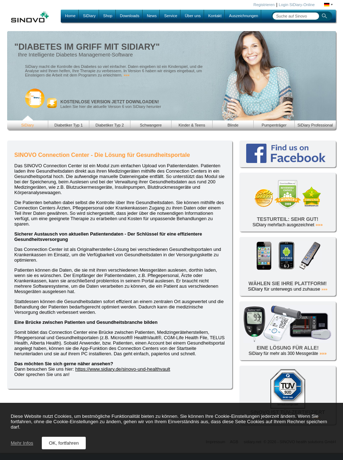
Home (70, 16)
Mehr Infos (22, 443)
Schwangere (150, 125)
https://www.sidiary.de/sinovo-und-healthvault (122, 369)
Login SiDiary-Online (297, 5)
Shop (108, 16)
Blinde (233, 125)
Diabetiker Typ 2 (109, 125)
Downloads (129, 16)
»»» (127, 75)
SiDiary (89, 16)
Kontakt (215, 16)
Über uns (193, 16)
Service (170, 16)
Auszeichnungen (243, 16)
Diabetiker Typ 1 (68, 125)
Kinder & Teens (192, 125)
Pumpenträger (274, 125)
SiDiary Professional (315, 125)
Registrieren (263, 5)
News (152, 16)
